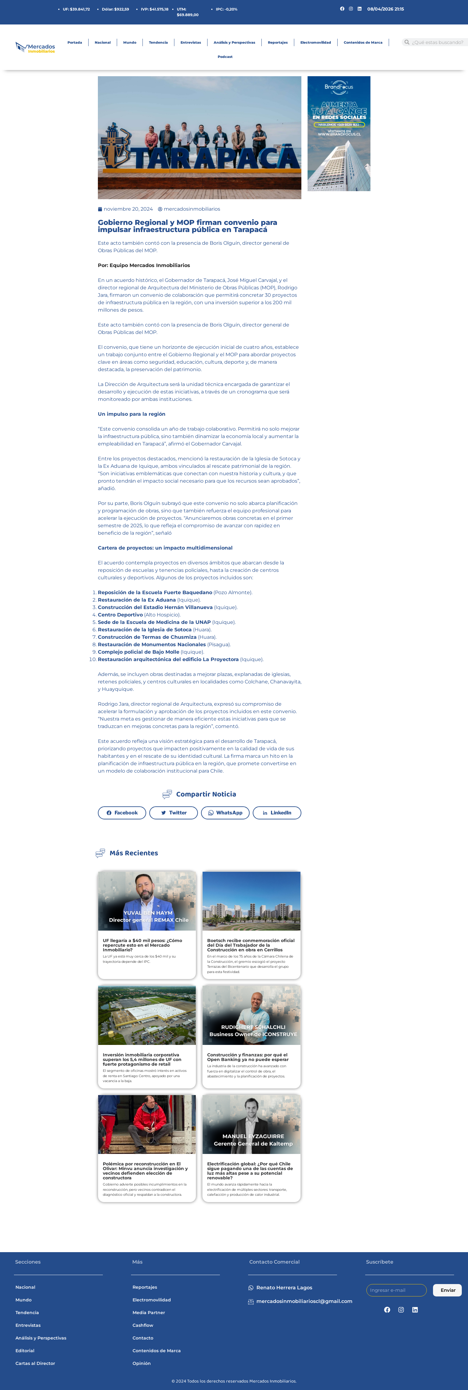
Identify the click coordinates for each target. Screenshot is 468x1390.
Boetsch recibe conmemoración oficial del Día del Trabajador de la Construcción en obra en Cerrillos (251, 945)
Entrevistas (191, 42)
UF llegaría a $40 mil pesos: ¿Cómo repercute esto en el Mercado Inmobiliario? (142, 945)
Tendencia (158, 42)
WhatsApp (229, 813)
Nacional (103, 42)
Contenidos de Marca (363, 42)
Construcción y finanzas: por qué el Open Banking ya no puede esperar (248, 1057)
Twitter (178, 813)
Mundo (129, 42)
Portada (75, 42)
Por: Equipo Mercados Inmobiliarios (144, 265)
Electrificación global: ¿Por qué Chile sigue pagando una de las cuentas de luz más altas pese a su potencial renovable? (250, 1171)
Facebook (126, 813)
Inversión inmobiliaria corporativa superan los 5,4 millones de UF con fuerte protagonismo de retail (142, 1059)
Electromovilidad (315, 42)
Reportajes (278, 42)
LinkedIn (281, 813)
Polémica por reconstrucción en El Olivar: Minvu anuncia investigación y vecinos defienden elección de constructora (145, 1171)
